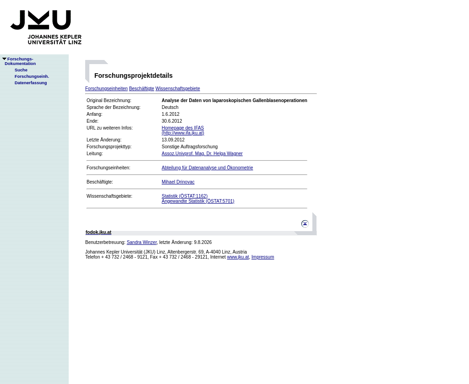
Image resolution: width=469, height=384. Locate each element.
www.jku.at (238, 257)
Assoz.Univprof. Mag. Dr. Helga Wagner (202, 153)
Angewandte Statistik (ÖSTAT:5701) (198, 201)
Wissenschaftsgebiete (177, 88)
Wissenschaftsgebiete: (109, 196)
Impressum (262, 257)
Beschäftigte (141, 88)
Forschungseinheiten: (109, 167)
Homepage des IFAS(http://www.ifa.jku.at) (183, 130)
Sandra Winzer (142, 242)
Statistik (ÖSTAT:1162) (184, 196)
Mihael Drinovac (178, 181)
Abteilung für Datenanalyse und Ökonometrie (207, 167)
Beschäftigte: (100, 181)
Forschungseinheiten (106, 88)
